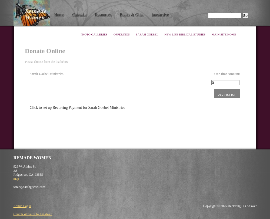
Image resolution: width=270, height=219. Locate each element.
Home (59, 14)
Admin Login (22, 206)
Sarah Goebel (147, 34)
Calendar (79, 14)
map (16, 179)
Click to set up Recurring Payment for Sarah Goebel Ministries (77, 108)
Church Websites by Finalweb (33, 214)
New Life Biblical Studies (185, 34)
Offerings (122, 34)
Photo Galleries (94, 34)
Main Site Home (224, 34)
